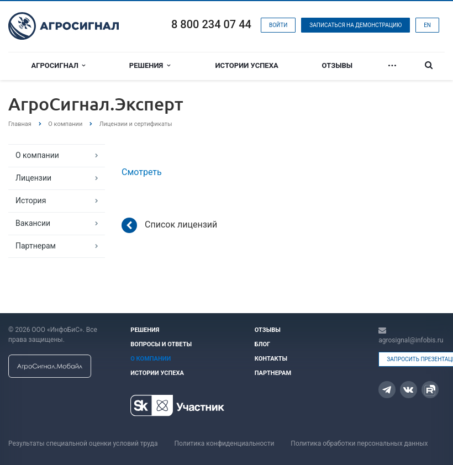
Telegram (387, 390)
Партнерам (35, 245)
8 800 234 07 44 (211, 24)
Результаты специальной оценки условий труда (82, 443)
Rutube (429, 390)
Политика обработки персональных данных (359, 443)
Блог (262, 344)
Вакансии (32, 223)
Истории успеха (246, 65)
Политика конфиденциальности (224, 443)
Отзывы (337, 65)
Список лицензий (169, 225)
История (30, 200)
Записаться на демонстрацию (355, 25)
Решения (149, 65)
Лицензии (33, 177)
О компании (37, 155)
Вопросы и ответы (161, 344)
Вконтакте (408, 389)
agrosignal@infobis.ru (410, 340)
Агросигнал (58, 65)
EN (427, 25)
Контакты (271, 358)
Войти (278, 25)
